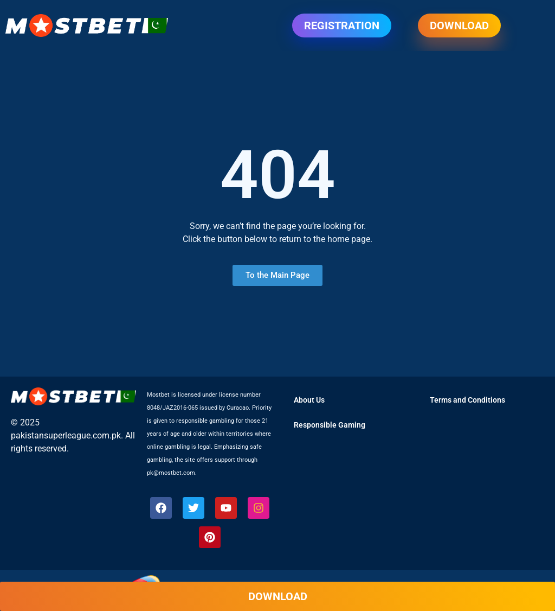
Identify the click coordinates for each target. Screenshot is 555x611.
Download (459, 25)
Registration (341, 25)
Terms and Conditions (467, 400)
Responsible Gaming (329, 425)
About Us (309, 400)
